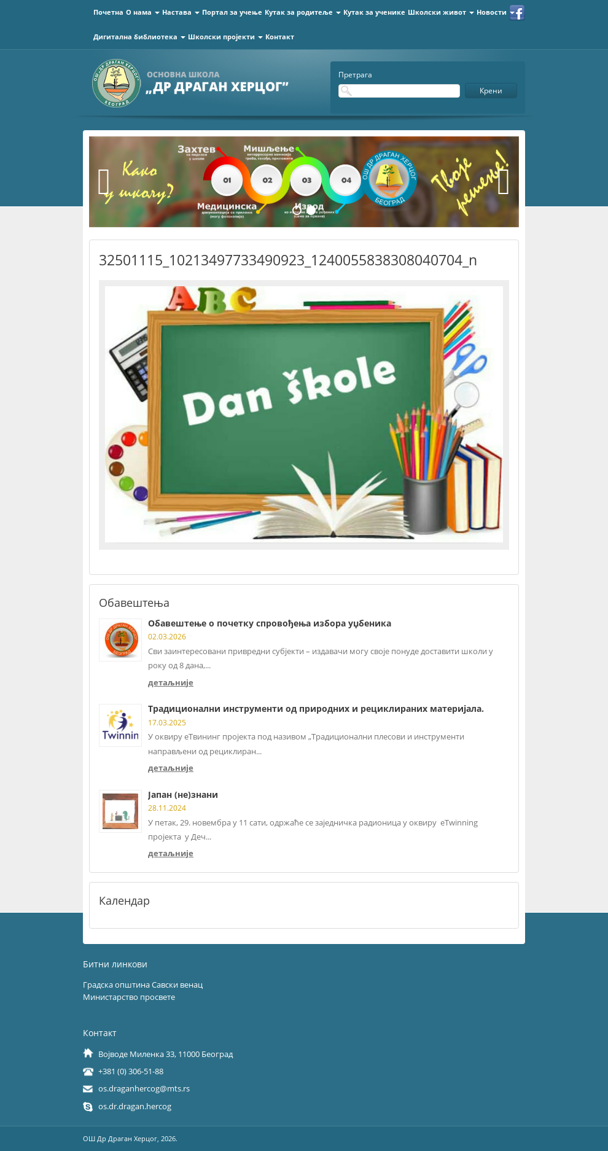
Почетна (108, 12)
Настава (181, 12)
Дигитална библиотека (139, 36)
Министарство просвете (129, 996)
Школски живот (441, 12)
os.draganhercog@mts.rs (144, 1088)
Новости (496, 12)
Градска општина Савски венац (143, 984)
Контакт (279, 36)
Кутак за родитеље (303, 12)
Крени (491, 90)
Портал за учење (232, 12)
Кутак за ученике (374, 12)
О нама (143, 12)
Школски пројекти (225, 36)
